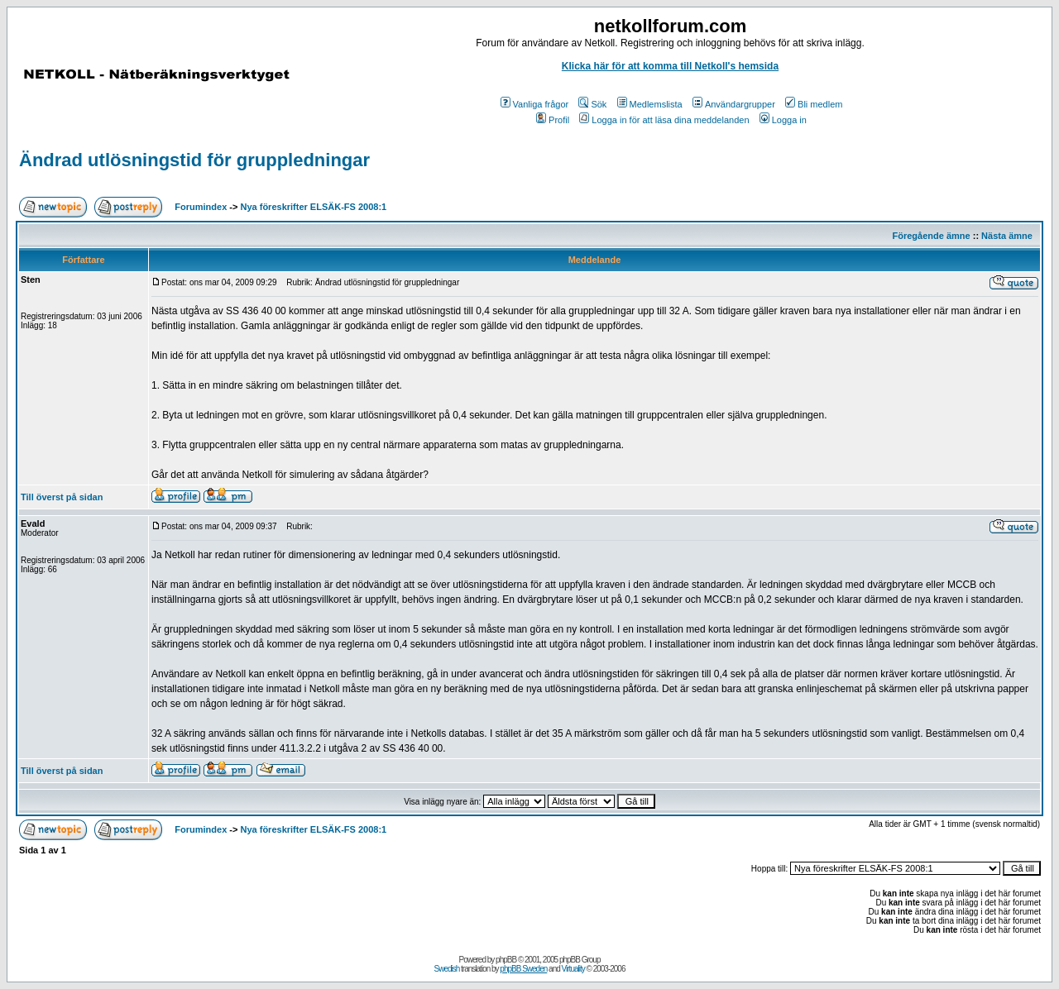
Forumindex (201, 207)
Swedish (447, 968)
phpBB (506, 959)
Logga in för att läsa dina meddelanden (664, 120)
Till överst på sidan (62, 497)
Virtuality (573, 968)
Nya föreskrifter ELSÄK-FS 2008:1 (314, 207)
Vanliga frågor (535, 104)
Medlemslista (650, 104)
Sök (592, 104)
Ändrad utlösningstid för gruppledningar (194, 160)
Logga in (783, 120)
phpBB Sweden (523, 968)
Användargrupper (733, 104)
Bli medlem (813, 104)
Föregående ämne (931, 236)
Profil (552, 120)
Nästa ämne (1007, 236)
